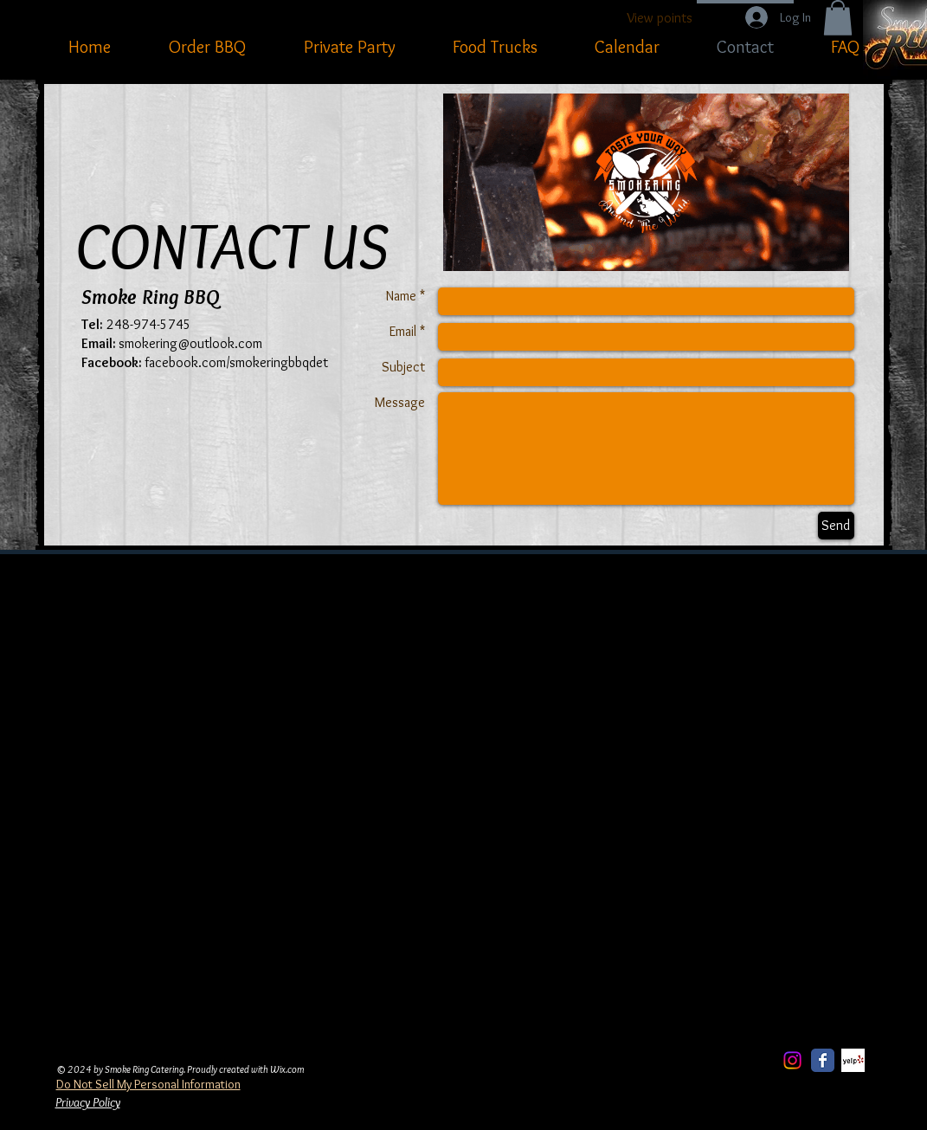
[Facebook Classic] (822, 1060)
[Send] (836, 525)
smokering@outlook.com (190, 343)
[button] (838, 18)
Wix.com (287, 1068)
